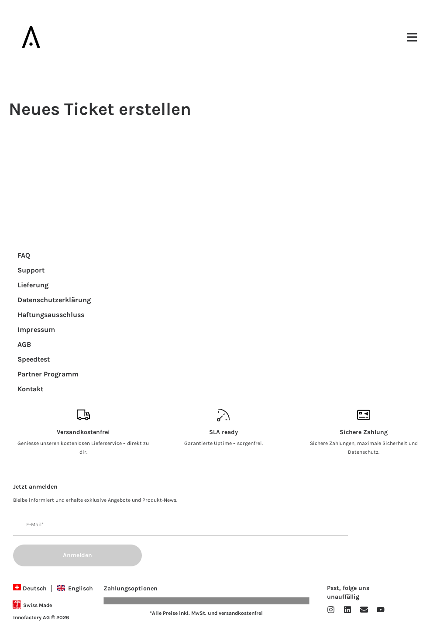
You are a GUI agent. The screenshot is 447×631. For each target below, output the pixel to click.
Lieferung (32, 285)
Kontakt (30, 389)
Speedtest (33, 359)
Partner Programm (48, 374)
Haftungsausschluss (50, 314)
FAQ (23, 255)
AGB (24, 344)
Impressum (36, 329)
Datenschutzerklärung (54, 300)
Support (31, 270)
